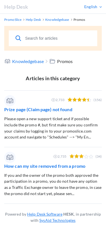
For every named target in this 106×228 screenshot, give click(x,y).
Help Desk (16, 7)
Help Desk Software (44, 214)
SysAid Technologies (57, 220)
